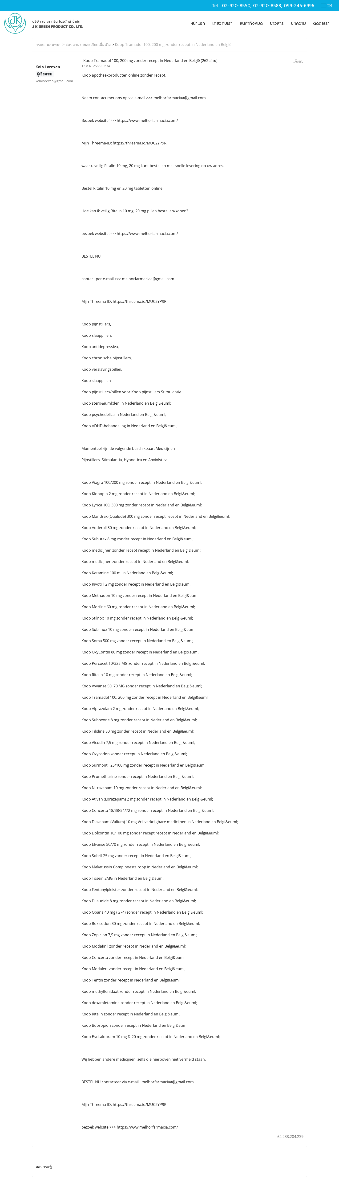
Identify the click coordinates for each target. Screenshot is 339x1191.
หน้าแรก (197, 23)
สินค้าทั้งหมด (251, 23)
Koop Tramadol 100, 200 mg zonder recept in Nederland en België (173, 44)
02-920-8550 (236, 5)
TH (326, 6)
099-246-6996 (299, 5)
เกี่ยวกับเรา (222, 23)
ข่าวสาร (277, 23)
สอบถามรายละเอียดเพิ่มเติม (88, 44)
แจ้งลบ (297, 61)
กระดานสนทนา (48, 44)
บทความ (298, 23)
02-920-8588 (267, 5)
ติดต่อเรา (321, 23)
